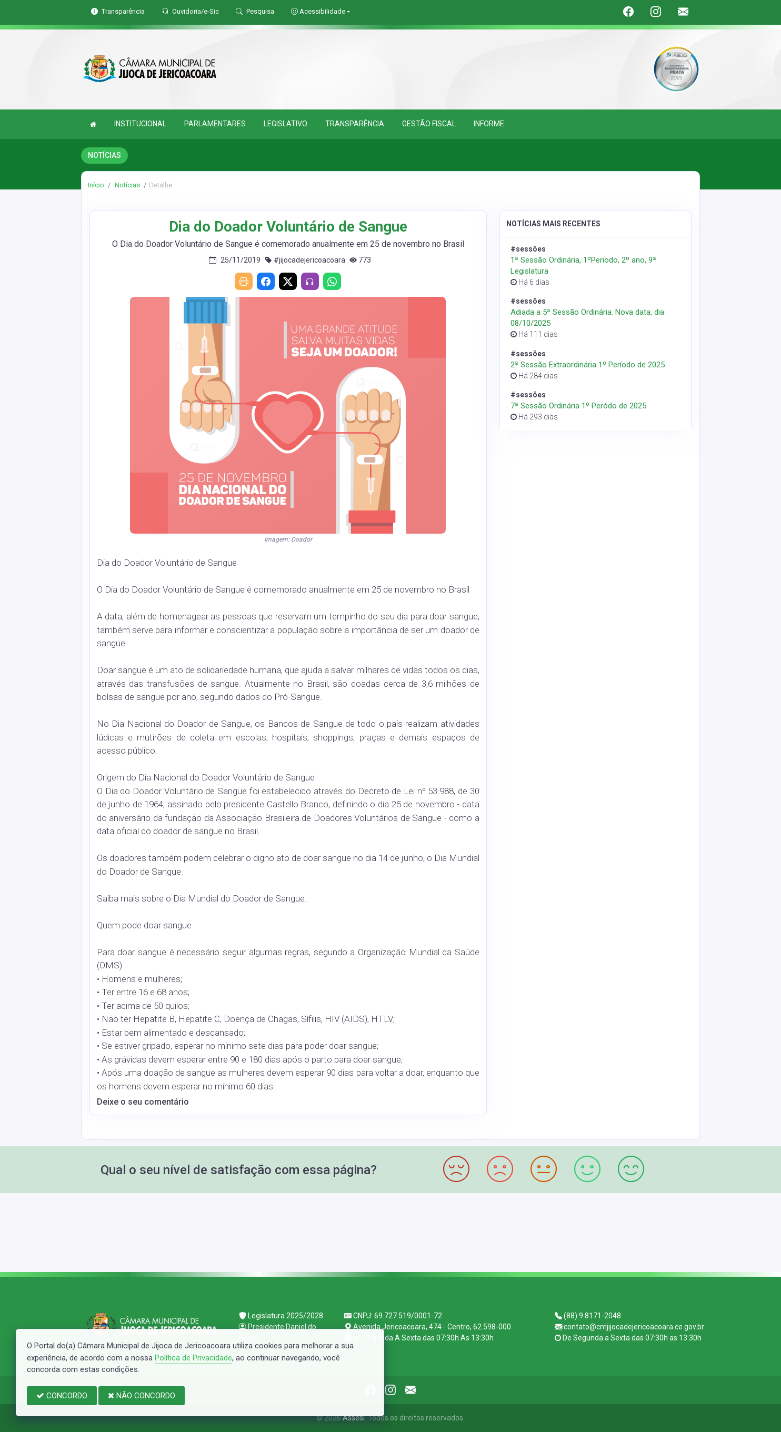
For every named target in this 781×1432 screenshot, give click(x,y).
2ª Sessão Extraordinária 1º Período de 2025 (587, 364)
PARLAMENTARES (215, 123)
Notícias (126, 185)
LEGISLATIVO (285, 123)
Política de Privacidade (193, 1358)
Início (96, 185)
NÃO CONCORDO (141, 1395)
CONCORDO (61, 1395)
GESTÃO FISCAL (429, 123)
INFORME (489, 123)
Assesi (354, 1418)
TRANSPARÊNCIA (354, 123)
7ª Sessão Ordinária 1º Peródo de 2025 (578, 405)
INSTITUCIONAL (140, 123)
